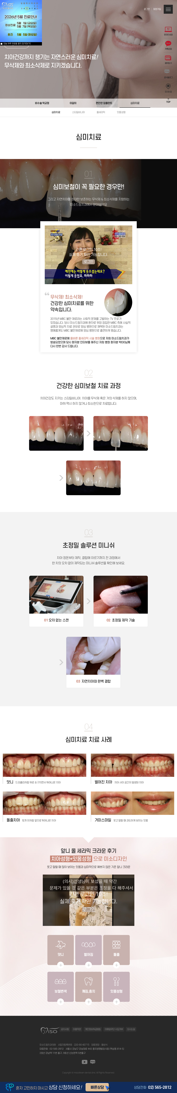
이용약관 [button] (77, 1029)
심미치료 (134, 103)
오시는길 (168, 88)
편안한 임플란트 (104, 103)
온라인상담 (168, 31)
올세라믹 (101, 112)
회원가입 (157, 9)
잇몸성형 (121, 112)
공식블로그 (168, 74)
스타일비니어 (78, 112)
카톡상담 (168, 45)
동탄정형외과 (75, 1075)
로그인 (147, 9)
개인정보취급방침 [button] (93, 1029)
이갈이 (73, 103)
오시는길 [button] (131, 1029)
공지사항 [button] (65, 1029)
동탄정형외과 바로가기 (97, 1075)
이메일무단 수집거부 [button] (114, 1029)
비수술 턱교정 (42, 103)
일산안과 (84, 1075)
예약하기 (168, 59)
